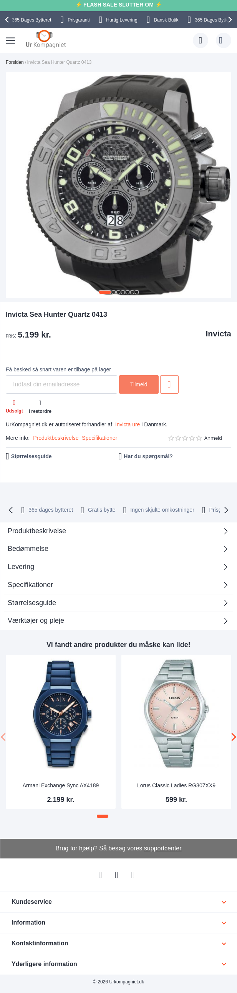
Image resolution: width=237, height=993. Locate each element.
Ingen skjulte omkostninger (162, 510)
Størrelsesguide (31, 456)
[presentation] (8, 20)
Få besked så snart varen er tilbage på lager (58, 369)
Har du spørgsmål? (148, 456)
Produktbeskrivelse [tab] (37, 531)
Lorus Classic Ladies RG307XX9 (176, 785)
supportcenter (163, 848)
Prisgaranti (78, 20)
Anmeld (213, 438)
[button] (105, 292)
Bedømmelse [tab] (28, 548)
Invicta (218, 333)
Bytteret (31, 20)
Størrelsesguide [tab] (32, 603)
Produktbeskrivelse (55, 438)
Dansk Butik (166, 20)
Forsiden (15, 62)
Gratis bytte (102, 510)
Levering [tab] (21, 567)
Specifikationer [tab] (30, 585)
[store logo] (46, 38)
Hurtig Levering (121, 20)
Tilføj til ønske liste (169, 384)
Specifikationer (99, 438)
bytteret (50, 510)
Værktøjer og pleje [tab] (36, 620)
